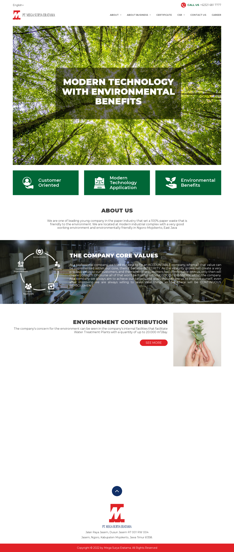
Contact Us (198, 15)
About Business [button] (139, 15)
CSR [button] (181, 15)
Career (216, 15)
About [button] (115, 15)
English (18, 5)
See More (154, 342)
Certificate (164, 15)
